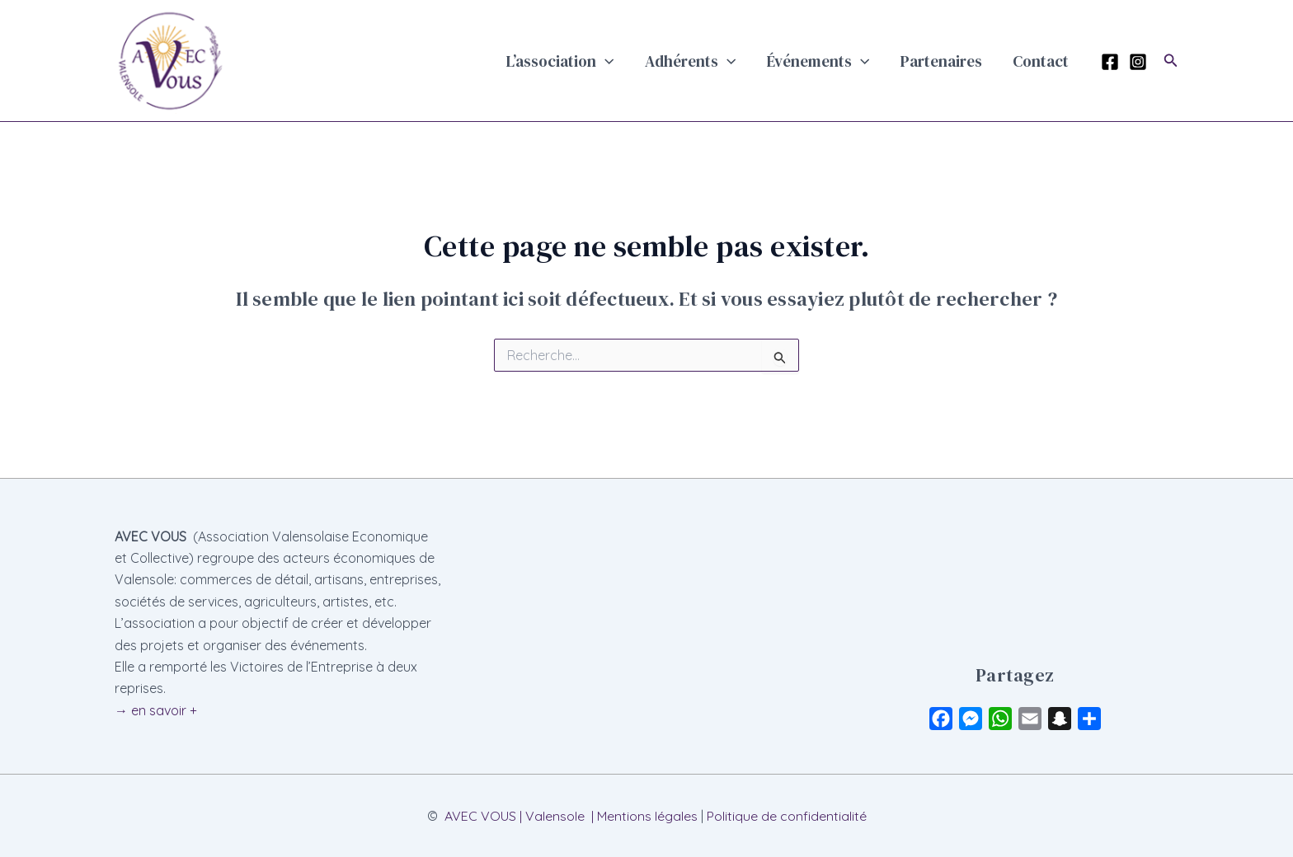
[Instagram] (1138, 62)
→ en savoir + (156, 710)
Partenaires (957, 61)
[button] (652, 61)
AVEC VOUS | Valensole (514, 816)
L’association (607, 61)
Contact (1046, 61)
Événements (844, 61)
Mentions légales (647, 816)
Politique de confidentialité (787, 816)
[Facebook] (1110, 62)
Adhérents (727, 61)
